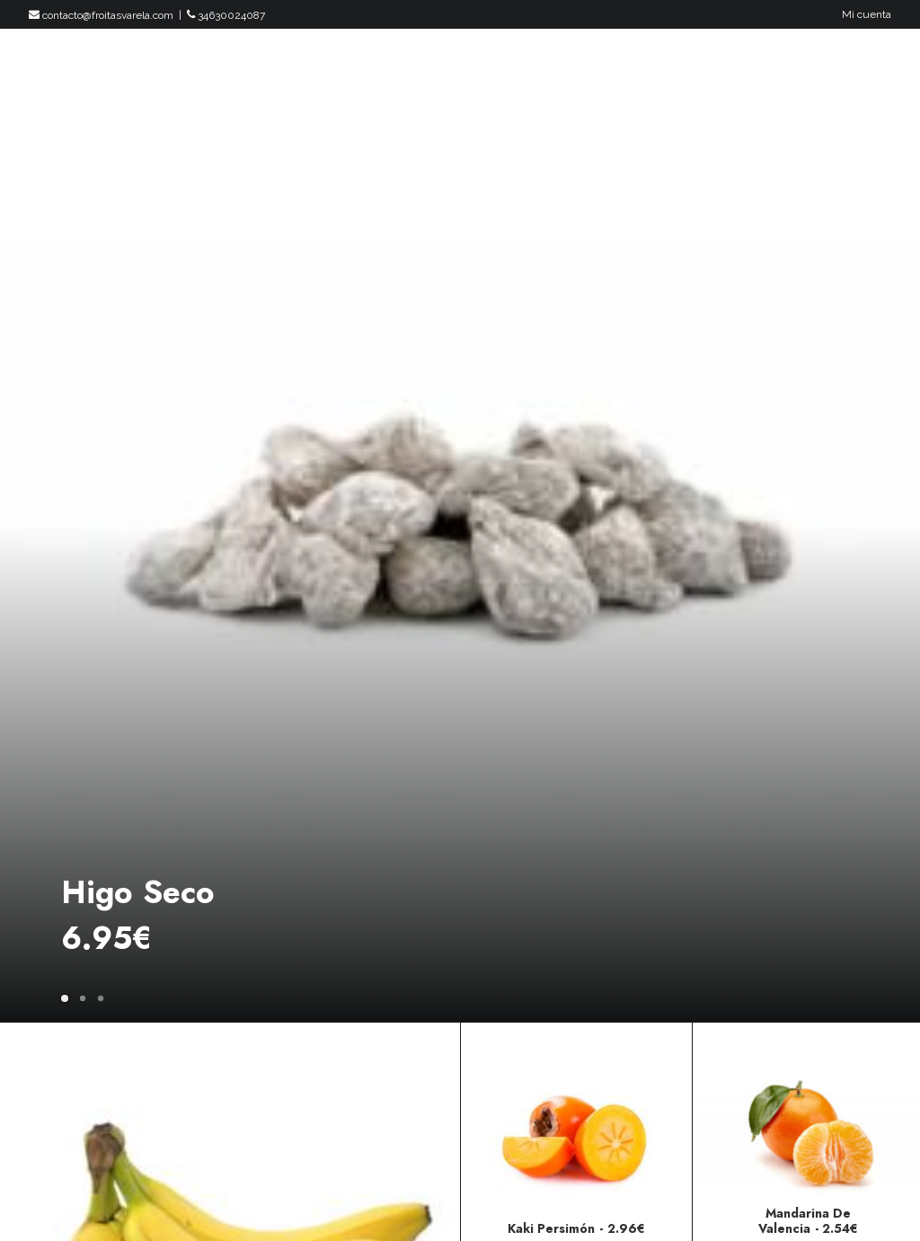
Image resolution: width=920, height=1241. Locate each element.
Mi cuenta (866, 14)
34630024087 (226, 15)
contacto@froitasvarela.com (101, 15)
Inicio (291, 69)
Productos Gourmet (652, 69)
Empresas (784, 69)
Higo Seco (138, 892)
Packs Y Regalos (497, 69)
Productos (375, 69)
